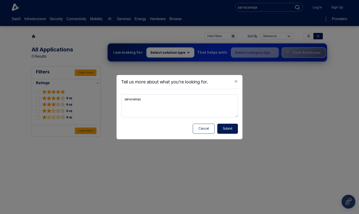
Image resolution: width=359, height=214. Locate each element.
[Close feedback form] (236, 81)
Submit (227, 128)
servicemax (179, 105)
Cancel (204, 128)
